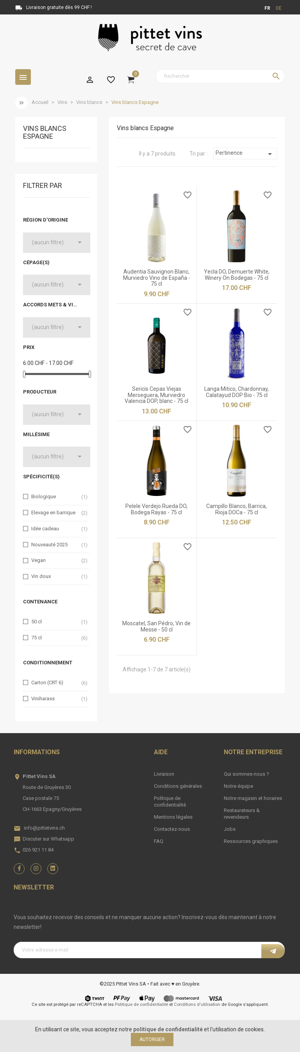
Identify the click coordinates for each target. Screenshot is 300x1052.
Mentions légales (173, 817)
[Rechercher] (220, 76)
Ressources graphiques (251, 841)
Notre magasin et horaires (253, 798)
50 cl (36, 621)
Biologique (43, 496)
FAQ (158, 841)
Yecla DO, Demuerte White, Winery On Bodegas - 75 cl (237, 274)
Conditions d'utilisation (197, 1004)
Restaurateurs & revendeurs (242, 813)
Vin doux (41, 576)
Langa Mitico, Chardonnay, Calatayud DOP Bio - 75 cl (236, 392)
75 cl (36, 638)
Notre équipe (238, 786)
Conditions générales (178, 786)
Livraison (164, 774)
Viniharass (43, 698)
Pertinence (245, 154)
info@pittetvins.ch (44, 828)
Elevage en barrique (53, 512)
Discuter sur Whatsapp (48, 839)
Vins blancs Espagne (44, 132)
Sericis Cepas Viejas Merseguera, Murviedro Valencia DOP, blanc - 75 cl (156, 395)
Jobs (230, 829)
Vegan (38, 560)
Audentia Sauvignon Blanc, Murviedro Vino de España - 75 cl (156, 277)
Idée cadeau (45, 528)
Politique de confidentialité (170, 801)
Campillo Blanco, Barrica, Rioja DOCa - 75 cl (236, 509)
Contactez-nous (172, 829)
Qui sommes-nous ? (246, 774)
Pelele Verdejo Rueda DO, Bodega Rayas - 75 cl (156, 509)
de (279, 8)
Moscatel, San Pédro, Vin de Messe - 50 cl (156, 626)
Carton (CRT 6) (47, 682)
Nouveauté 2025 (49, 544)
